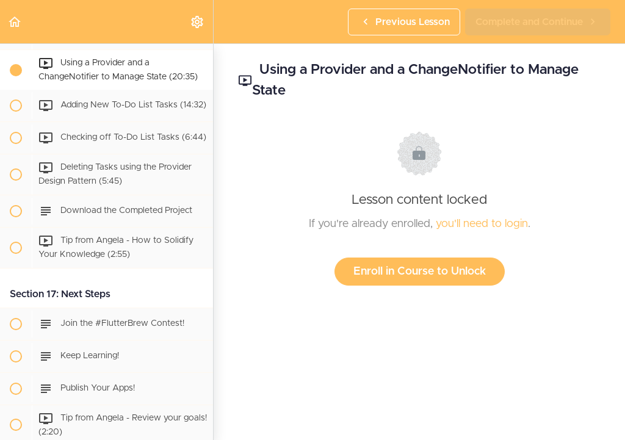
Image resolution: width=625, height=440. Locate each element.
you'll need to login (482, 223)
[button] (15, 21)
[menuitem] (197, 21)
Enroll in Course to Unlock (419, 271)
